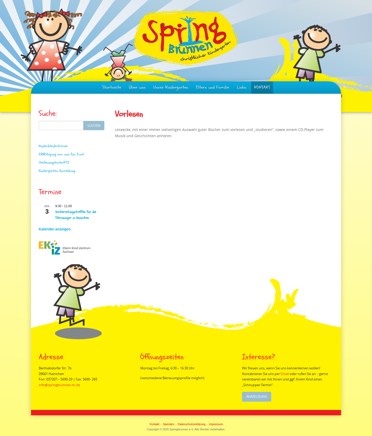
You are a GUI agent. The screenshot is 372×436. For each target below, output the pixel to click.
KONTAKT (262, 87)
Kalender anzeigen (55, 229)
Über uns (137, 87)
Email (285, 373)
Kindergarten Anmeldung (57, 171)
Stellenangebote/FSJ (54, 162)
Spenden (168, 424)
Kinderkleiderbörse (53, 146)
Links (241, 87)
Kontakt (154, 424)
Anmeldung (256, 396)
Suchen (93, 125)
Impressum (216, 424)
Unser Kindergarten (170, 87)
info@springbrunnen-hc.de (60, 385)
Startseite (111, 87)
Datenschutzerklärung (191, 424)
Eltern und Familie (212, 87)
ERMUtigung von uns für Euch (61, 154)
